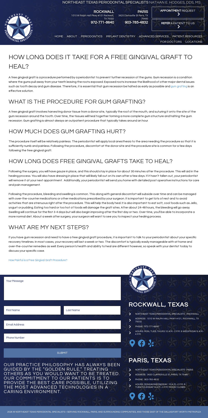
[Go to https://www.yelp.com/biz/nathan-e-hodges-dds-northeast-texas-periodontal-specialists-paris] (151, 396)
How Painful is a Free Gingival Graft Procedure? (41, 260)
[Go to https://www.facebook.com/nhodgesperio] (141, 343)
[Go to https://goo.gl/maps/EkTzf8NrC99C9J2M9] (132, 343)
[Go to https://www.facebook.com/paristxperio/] (141, 396)
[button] (178, 12)
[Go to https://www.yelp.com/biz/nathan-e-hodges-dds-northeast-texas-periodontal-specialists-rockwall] (151, 343)
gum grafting (180, 86)
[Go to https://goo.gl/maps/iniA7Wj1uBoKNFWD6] (132, 396)
